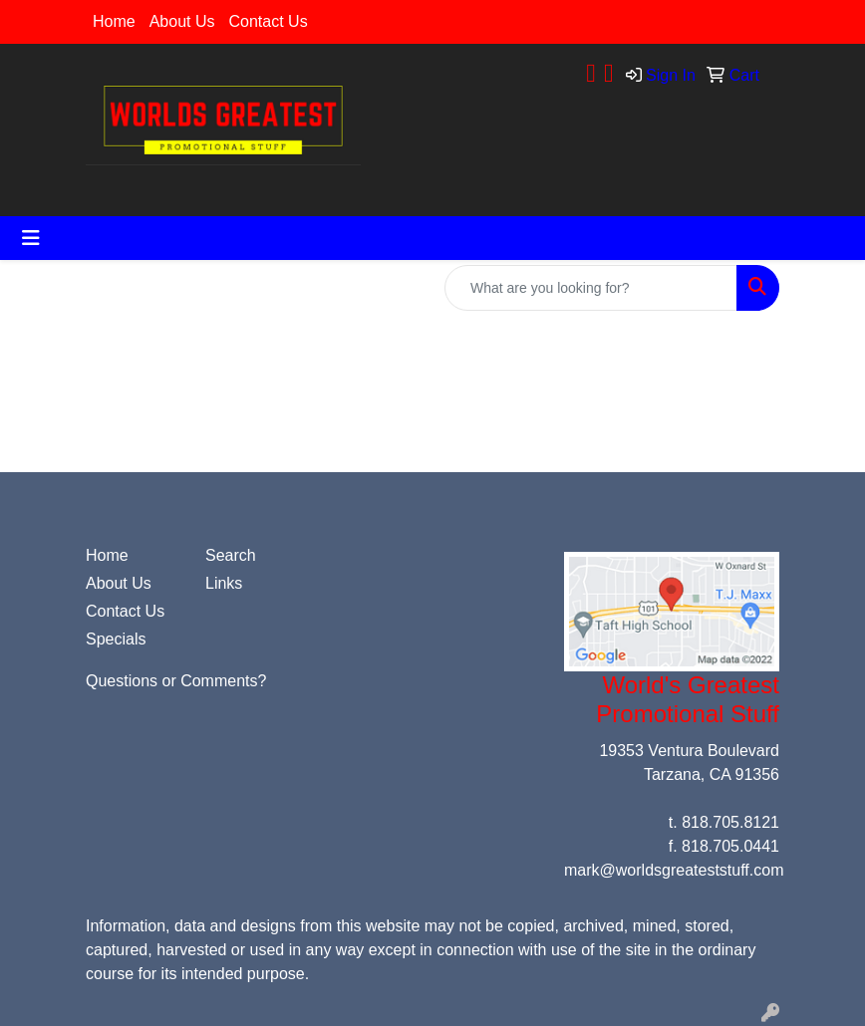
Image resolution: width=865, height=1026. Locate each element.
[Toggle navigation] (31, 238)
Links (223, 583)
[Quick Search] (590, 288)
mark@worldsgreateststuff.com (673, 870)
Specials (115, 639)
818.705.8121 (730, 822)
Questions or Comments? (176, 680)
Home (114, 21)
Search (230, 555)
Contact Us (268, 21)
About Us (182, 21)
